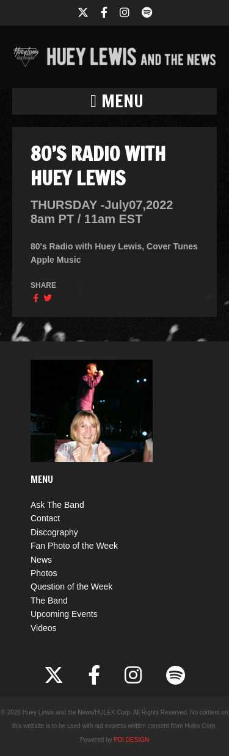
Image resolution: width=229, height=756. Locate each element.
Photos (44, 573)
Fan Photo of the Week (74, 546)
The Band (49, 600)
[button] (114, 101)
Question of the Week (71, 586)
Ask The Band (57, 505)
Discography (54, 532)
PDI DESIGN (131, 739)
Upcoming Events (64, 614)
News (41, 560)
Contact (45, 518)
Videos (44, 628)
